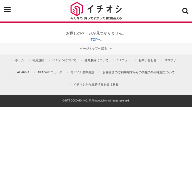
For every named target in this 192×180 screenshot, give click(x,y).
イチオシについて (64, 60)
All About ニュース (50, 72)
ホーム (19, 60)
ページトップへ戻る (93, 48)
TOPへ (96, 40)
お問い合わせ (147, 60)
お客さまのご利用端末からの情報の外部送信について (139, 72)
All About (23, 72)
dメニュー (123, 60)
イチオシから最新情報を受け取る (96, 84)
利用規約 (38, 60)
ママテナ (171, 60)
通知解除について (96, 60)
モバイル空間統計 (82, 72)
